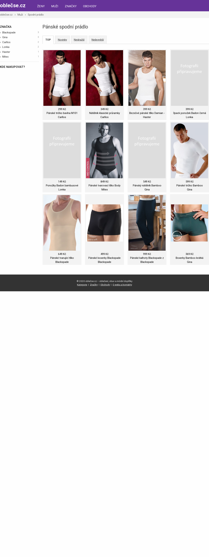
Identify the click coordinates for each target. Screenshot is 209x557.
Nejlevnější (98, 39)
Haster (20, 52)
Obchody (89, 6)
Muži (54, 6)
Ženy (41, 6)
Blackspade (20, 32)
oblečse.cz (13, 5)
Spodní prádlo (36, 14)
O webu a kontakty (122, 284)
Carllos (20, 42)
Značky (71, 6)
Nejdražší (79, 39)
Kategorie (82, 284)
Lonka (20, 47)
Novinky (62, 39)
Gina (20, 37)
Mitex (20, 56)
